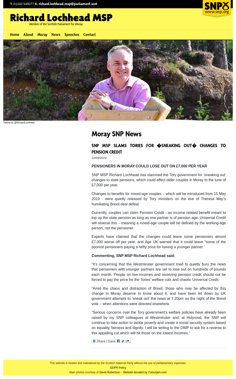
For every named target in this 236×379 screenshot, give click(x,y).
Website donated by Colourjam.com (145, 372)
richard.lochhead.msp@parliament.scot (68, 3)
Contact (89, 34)
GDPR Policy (118, 367)
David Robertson (109, 372)
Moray (42, 34)
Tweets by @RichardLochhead (18, 122)
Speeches (72, 34)
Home (14, 34)
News (55, 34)
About (28, 34)
